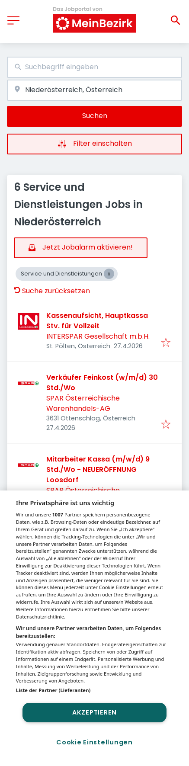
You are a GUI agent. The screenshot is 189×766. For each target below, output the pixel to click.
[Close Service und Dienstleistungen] (109, 274)
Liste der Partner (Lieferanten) (53, 690)
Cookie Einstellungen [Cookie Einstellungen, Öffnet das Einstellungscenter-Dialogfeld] (94, 742)
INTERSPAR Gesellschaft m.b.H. (98, 336)
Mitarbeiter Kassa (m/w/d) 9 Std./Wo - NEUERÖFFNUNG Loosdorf (98, 469)
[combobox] (94, 67)
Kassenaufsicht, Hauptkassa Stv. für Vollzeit (97, 321)
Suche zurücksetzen (52, 291)
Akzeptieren (94, 712)
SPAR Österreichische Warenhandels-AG (83, 403)
